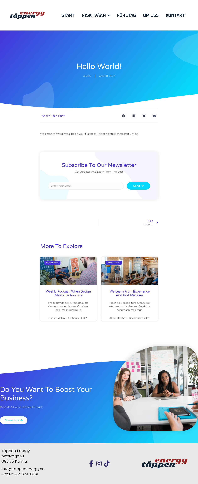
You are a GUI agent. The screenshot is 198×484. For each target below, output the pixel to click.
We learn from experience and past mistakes (130, 293)
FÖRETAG (126, 15)
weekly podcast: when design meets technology (68, 293)
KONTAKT (175, 15)
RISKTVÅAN (96, 15)
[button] (123, 115)
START (68, 15)
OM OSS (151, 15)
